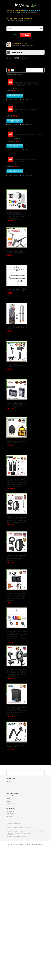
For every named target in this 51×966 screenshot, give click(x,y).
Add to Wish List (27, 129)
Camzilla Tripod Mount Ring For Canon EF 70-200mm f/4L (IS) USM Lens (23, 279)
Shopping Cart (32, 12)
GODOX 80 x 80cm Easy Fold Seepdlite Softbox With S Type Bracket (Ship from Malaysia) (16, 676)
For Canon (26, 58)
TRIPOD (17, 58)
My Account (10, 12)
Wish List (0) (21, 12)
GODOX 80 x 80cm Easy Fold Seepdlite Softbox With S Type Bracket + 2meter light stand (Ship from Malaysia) (16, 638)
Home (8, 58)
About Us (9, 900)
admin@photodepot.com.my (16, 955)
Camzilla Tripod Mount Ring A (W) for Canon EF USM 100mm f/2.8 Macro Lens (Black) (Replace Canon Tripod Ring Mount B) (23, 113)
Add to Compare (13, 129)
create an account (35, 10)
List (12, 70)
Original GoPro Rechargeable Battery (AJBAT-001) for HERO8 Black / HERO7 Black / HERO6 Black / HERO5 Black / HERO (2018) (17, 829)
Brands (8, 920)
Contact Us (9, 914)
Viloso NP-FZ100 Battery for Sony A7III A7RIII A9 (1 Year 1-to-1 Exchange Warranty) (17, 523)
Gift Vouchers (10, 922)
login (26, 10)
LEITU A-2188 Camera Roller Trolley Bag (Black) (16, 560)
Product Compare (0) (14, 74)
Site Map (9, 917)
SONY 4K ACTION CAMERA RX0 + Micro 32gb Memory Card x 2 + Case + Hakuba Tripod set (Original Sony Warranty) (16, 715)
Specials (9, 935)
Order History (10, 932)
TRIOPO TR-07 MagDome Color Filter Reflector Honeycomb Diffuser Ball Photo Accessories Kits (15, 334)
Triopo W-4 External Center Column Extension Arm (16, 370)
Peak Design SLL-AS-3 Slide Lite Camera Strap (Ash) (16, 408)
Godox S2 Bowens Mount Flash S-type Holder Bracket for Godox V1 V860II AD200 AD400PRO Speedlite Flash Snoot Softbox (16, 791)
